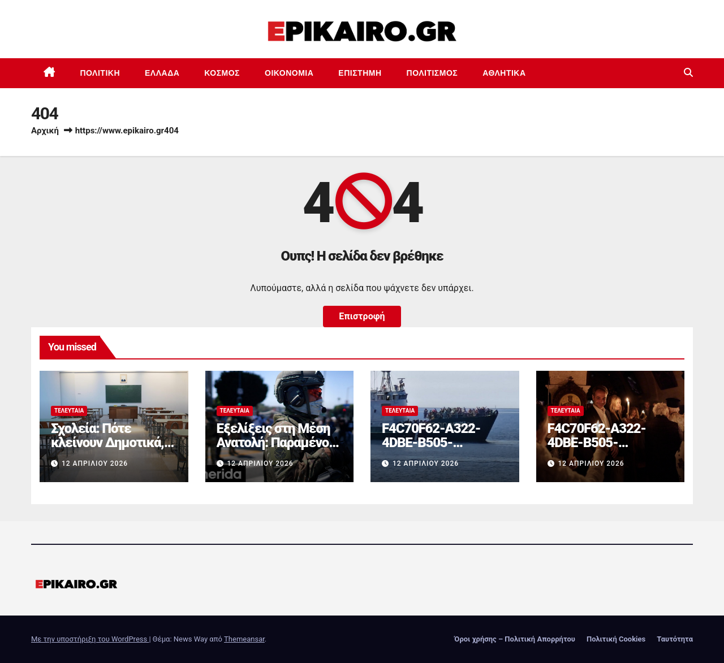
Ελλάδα (162, 73)
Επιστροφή (362, 316)
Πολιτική (100, 73)
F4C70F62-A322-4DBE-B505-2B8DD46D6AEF (431, 443)
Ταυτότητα (675, 639)
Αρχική (45, 130)
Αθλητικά (503, 73)
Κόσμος (222, 73)
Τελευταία (69, 411)
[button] (688, 72)
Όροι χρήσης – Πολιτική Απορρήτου (514, 639)
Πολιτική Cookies (616, 639)
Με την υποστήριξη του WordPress (90, 639)
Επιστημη (359, 73)
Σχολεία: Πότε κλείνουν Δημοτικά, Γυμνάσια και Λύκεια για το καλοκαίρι (109, 450)
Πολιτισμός (432, 73)
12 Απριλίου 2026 (95, 463)
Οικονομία (289, 73)
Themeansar (244, 639)
